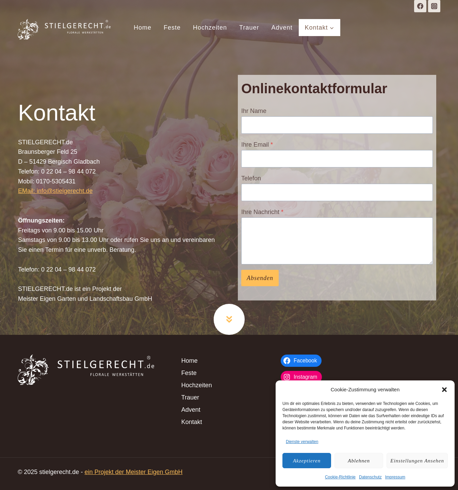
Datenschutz (370, 477)
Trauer (249, 27)
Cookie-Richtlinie (340, 477)
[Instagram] (434, 6)
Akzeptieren (307, 460)
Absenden (260, 278)
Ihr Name (253, 111)
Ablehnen (359, 460)
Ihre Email (257, 144)
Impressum (395, 477)
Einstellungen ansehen (417, 460)
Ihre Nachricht (262, 212)
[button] (444, 389)
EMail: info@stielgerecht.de (55, 190)
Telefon (251, 178)
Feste (172, 27)
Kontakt (191, 422)
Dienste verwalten (302, 441)
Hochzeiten (210, 27)
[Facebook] (420, 6)
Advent (281, 27)
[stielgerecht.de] (64, 29)
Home (142, 27)
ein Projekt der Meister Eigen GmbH (133, 472)
